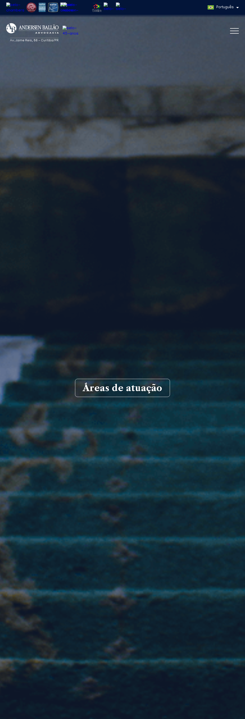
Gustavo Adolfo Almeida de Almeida (122, 694)
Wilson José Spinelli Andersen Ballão (123, 701)
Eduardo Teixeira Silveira (122, 687)
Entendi (232, 712)
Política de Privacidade (126, 714)
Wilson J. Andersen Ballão (122, 679)
